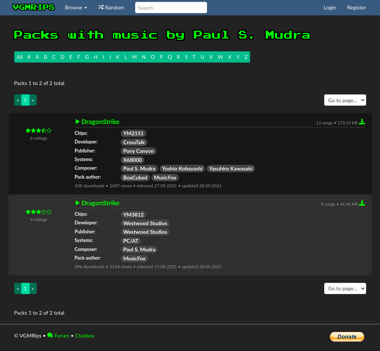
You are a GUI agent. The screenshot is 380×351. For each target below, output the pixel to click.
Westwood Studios (145, 223)
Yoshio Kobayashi (182, 168)
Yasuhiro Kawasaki (231, 168)
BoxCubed (135, 177)
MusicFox (165, 177)
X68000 (132, 160)
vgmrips (34, 7)
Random (111, 7)
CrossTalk (134, 142)
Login (330, 7)
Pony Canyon (138, 151)
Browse (76, 7)
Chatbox (84, 335)
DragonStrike (100, 121)
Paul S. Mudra (139, 168)
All (20, 57)
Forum (58, 335)
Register (356, 7)
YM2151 (133, 133)
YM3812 (133, 214)
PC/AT (131, 240)
